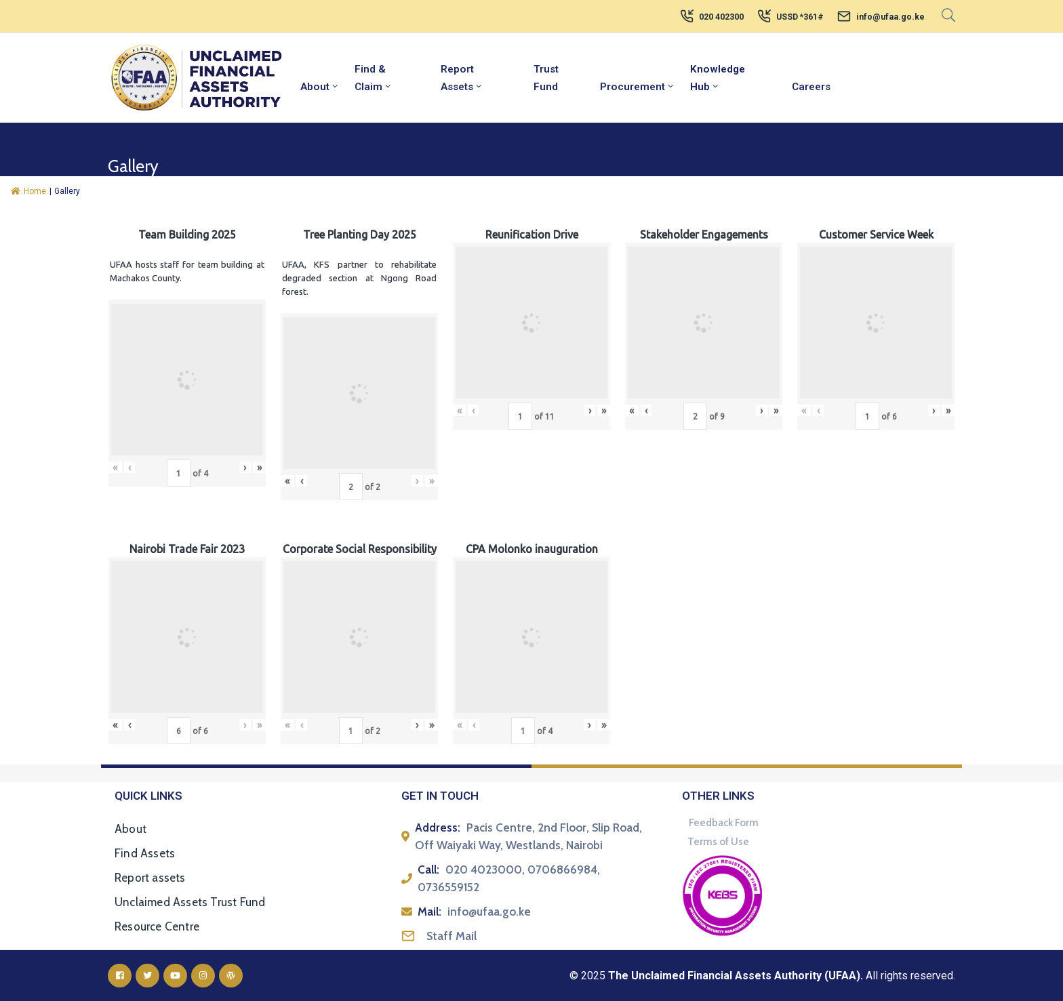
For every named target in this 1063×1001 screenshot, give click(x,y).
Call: (428, 869)
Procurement (637, 87)
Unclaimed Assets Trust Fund (190, 902)
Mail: (429, 911)
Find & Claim (374, 78)
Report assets (150, 877)
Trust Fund (546, 78)
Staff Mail (451, 936)
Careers (811, 87)
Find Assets (145, 853)
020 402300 (721, 17)
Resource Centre (157, 926)
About (320, 87)
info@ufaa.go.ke (890, 17)
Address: (437, 827)
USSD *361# (800, 17)
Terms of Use (718, 842)
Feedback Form (724, 823)
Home (28, 191)
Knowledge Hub (717, 78)
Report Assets (462, 78)
